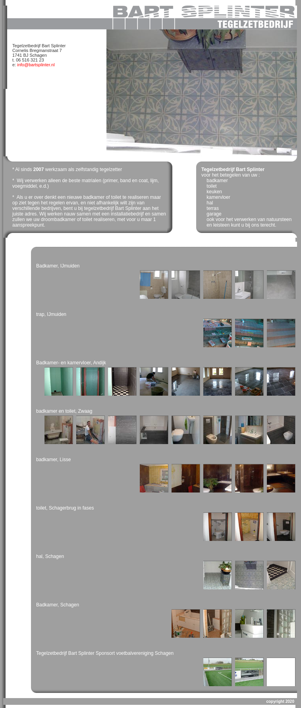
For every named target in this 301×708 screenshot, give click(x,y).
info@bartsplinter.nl (35, 64)
